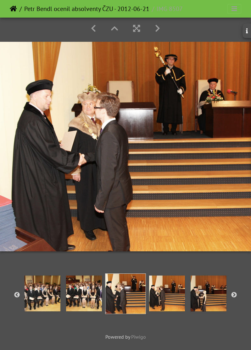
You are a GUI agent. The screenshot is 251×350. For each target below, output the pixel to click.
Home (13, 9)
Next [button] (234, 295)
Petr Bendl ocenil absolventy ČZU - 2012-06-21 (86, 9)
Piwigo (138, 337)
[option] (42, 293)
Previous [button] (17, 295)
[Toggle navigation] (234, 9)
